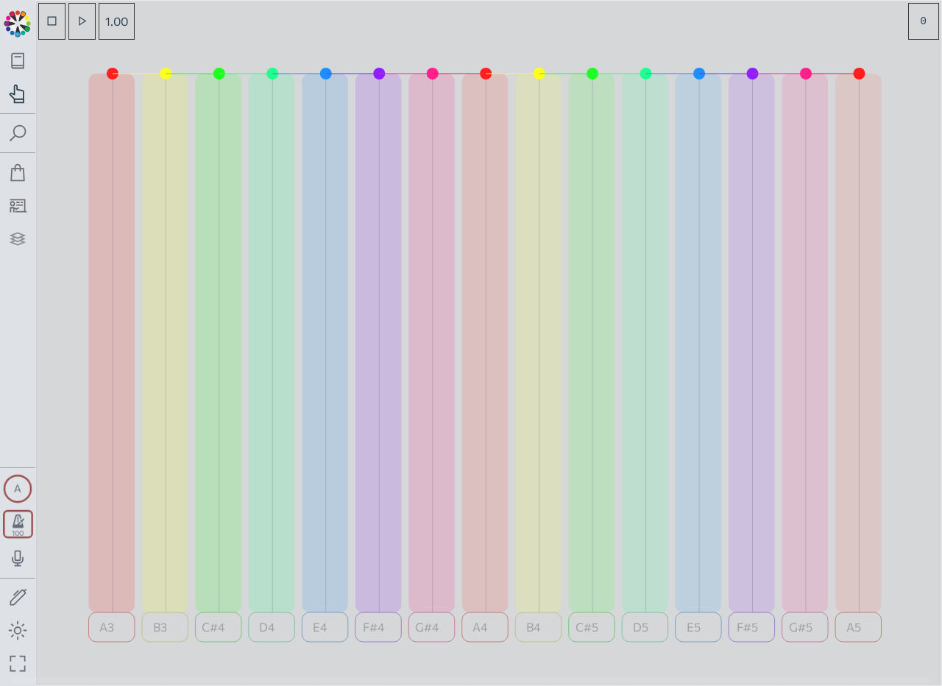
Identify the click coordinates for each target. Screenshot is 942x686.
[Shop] (18, 172)
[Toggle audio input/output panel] (18, 558)
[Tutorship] (18, 205)
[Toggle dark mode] (18, 630)
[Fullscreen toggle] (18, 663)
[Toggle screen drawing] (18, 598)
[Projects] (18, 238)
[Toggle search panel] (18, 133)
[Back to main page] (17, 22)
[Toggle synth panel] (18, 489)
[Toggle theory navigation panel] (18, 60)
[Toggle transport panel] (18, 524)
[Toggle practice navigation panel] (18, 93)
